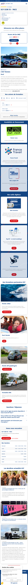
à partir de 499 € (7, 370)
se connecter (14, 222)
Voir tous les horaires (5, 18)
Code (14, 104)
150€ (4, 343)
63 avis (10, 6)
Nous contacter (6, 438)
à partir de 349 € (7, 402)
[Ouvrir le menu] (26, 3)
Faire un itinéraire (15, 438)
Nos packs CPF (14, 191)
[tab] (3, 98)
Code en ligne (14, 109)
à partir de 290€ (6, 313)
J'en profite (14, 40)
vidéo (14, 250)
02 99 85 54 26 (5, 20)
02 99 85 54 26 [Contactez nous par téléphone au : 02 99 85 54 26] (5, 435)
